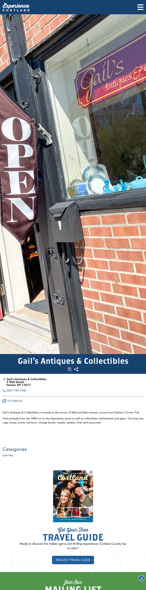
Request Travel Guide (73, 560)
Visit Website (12, 401)
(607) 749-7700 (16, 390)
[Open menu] (140, 7)
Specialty (8, 455)
